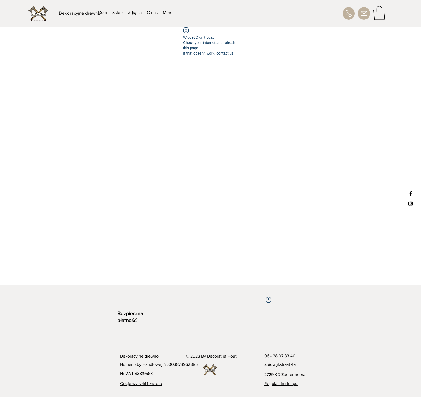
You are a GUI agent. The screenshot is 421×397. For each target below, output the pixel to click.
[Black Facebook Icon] (411, 193)
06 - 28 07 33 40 (279, 356)
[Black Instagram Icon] (411, 204)
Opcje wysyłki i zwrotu (141, 383)
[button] (379, 13)
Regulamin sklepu (281, 383)
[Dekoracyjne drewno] (80, 13)
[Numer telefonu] (349, 13)
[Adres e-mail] (364, 13)
